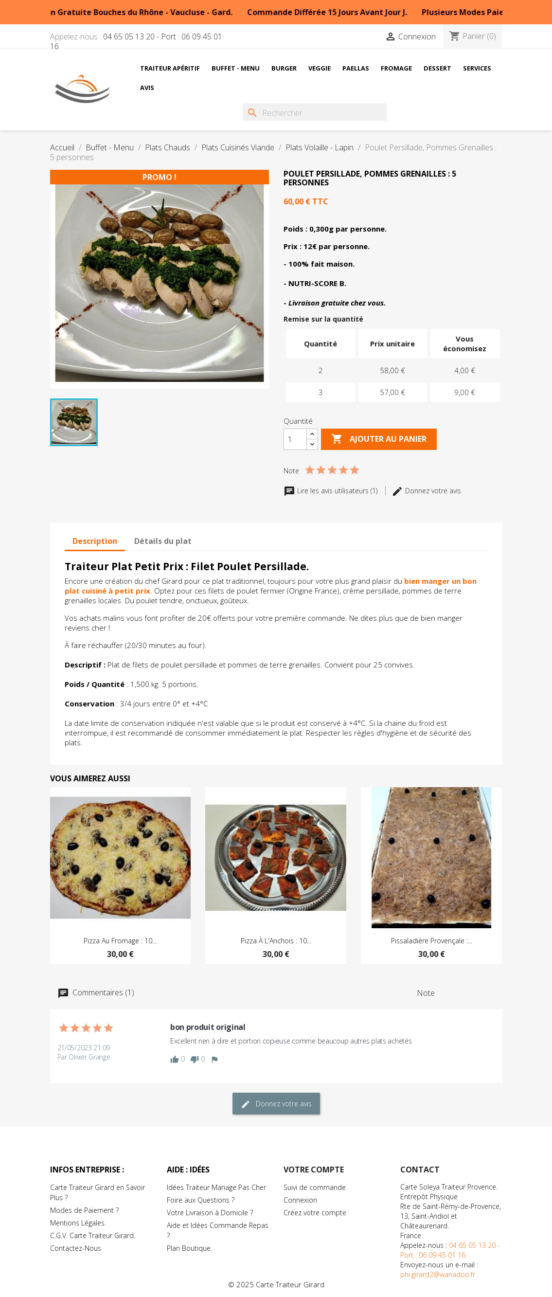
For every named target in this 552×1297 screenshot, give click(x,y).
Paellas (355, 68)
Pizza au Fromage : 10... (120, 940)
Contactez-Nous (75, 1248)
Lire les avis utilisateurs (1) (331, 490)
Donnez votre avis (426, 490)
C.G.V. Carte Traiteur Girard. (92, 1235)
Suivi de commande (315, 1187)
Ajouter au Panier (379, 439)
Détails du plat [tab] (163, 541)
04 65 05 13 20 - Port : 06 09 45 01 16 (136, 41)
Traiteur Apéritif (170, 68)
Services (477, 68)
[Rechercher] (315, 113)
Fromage (396, 68)
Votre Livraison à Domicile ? (210, 1212)
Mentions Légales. (78, 1222)
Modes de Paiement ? (84, 1210)
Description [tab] (94, 541)
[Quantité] (295, 439)
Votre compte (314, 1169)
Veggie (319, 68)
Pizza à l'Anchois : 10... (276, 940)
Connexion (300, 1200)
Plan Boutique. (189, 1248)
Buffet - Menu (236, 68)
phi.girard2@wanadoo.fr (437, 1274)
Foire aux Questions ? (200, 1200)
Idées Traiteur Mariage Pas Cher (216, 1187)
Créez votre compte (315, 1212)
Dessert (437, 68)
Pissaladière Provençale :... (431, 940)
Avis (147, 87)
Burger (284, 68)
